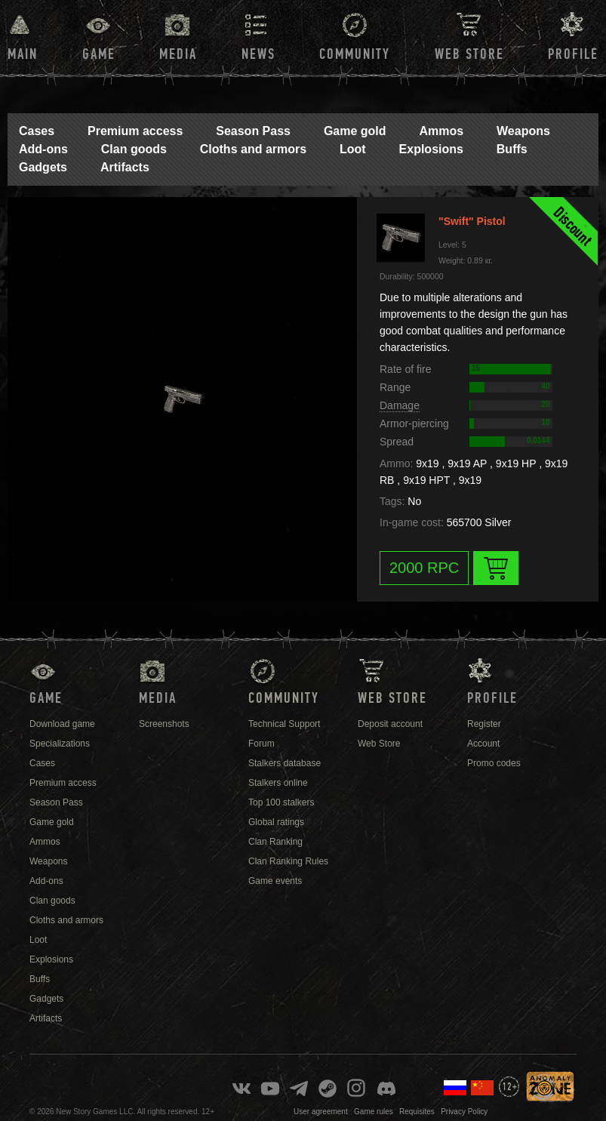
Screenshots (164, 724)
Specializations (59, 743)
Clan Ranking (275, 841)
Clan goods (134, 149)
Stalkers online (278, 783)
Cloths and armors (253, 149)
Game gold (355, 131)
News (258, 54)
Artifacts (124, 167)
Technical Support (284, 724)
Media (178, 54)
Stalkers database (284, 763)
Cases (36, 131)
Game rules (373, 1111)
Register (484, 724)
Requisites (417, 1111)
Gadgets (43, 167)
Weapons (523, 131)
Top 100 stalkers (281, 802)
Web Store (469, 54)
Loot (353, 149)
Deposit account (390, 724)
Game (98, 54)
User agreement (321, 1111)
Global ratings (276, 822)
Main (23, 54)
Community (354, 54)
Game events (275, 881)
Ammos (441, 131)
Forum (261, 743)
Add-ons (43, 149)
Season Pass (253, 131)
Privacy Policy (464, 1111)
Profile (573, 54)
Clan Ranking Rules (288, 861)
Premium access (135, 131)
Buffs (512, 149)
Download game (62, 724)
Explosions (431, 149)
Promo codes (494, 763)
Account (483, 743)
